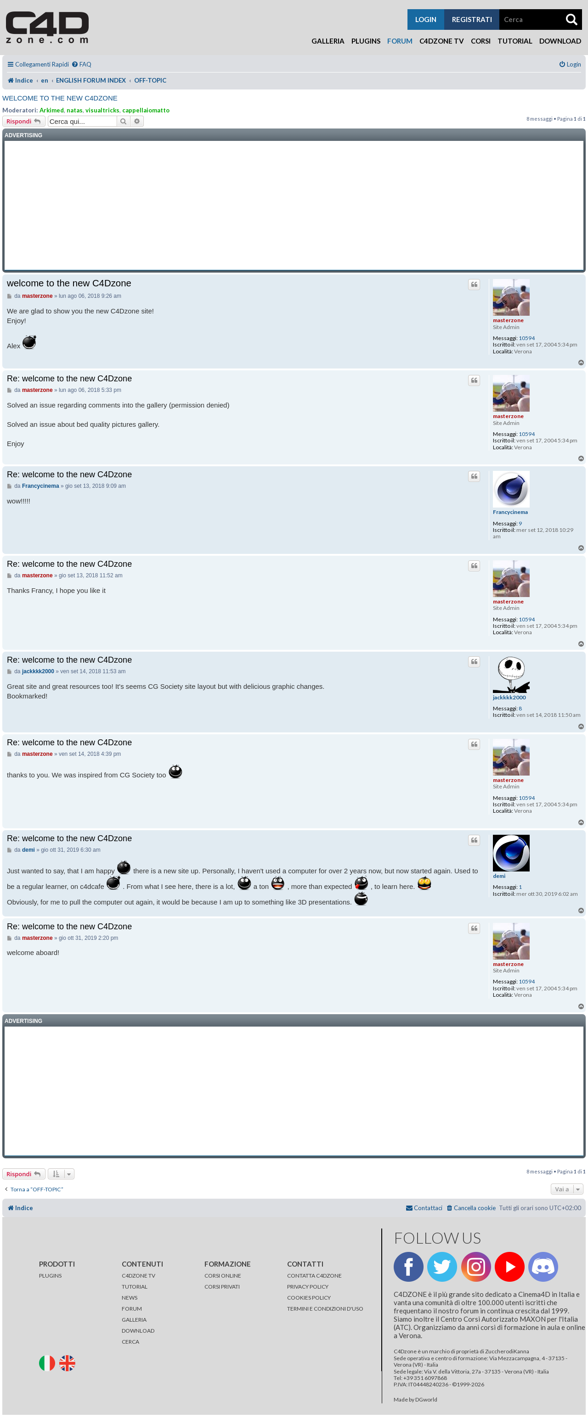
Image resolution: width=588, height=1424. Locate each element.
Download (560, 41)
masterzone (508, 320)
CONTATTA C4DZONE (314, 1275)
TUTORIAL (134, 1286)
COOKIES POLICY (309, 1297)
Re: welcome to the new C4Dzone (69, 378)
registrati (472, 19)
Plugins (365, 41)
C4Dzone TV (441, 41)
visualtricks (102, 110)
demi (499, 876)
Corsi (481, 41)
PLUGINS (50, 1275)
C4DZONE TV (138, 1275)
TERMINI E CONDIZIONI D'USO (325, 1308)
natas (75, 110)
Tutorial (515, 41)
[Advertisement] (294, 205)
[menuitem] (81, 64)
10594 (527, 338)
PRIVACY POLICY (307, 1286)
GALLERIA (134, 1319)
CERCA (130, 1341)
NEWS (129, 1297)
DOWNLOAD (138, 1330)
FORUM (132, 1308)
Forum (400, 41)
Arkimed (52, 110)
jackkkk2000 (509, 697)
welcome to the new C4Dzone (60, 98)
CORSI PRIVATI (222, 1286)
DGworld (426, 1399)
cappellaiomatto (146, 110)
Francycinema (510, 512)
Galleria (328, 41)
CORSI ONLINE (222, 1275)
